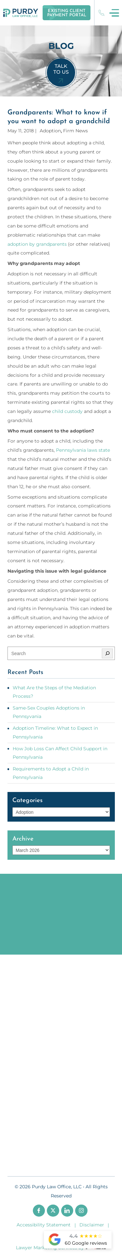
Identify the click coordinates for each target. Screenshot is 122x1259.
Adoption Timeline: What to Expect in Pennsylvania (55, 732)
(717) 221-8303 (101, 12)
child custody (67, 411)
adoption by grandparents (37, 244)
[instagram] (81, 1211)
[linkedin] (67, 1211)
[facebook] (39, 1211)
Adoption (50, 131)
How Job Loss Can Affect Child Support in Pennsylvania (60, 753)
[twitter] (53, 1211)
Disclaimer (91, 1225)
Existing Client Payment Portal (66, 13)
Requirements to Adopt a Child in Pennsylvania (51, 773)
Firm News (75, 131)
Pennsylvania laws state (83, 450)
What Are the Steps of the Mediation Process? (54, 692)
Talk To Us (61, 69)
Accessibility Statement (44, 1225)
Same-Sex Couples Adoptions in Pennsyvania (49, 712)
